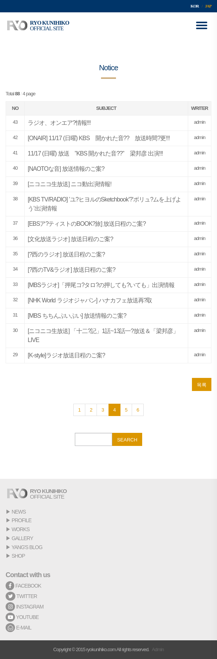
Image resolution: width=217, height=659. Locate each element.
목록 (202, 385)
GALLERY (22, 538)
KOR (194, 6)
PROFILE (21, 520)
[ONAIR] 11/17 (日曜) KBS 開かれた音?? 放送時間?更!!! (99, 138)
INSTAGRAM (24, 607)
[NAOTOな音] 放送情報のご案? (66, 169)
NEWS (19, 512)
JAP (208, 6)
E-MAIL (18, 628)
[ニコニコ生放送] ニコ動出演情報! (69, 184)
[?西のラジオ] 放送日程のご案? (66, 254)
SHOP (18, 556)
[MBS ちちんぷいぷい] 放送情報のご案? (77, 315)
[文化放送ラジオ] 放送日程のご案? (70, 239)
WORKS (21, 529)
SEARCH (127, 440)
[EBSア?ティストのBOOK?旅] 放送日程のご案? (87, 224)
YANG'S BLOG (27, 547)
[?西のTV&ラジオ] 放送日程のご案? (71, 270)
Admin (158, 649)
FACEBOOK (23, 586)
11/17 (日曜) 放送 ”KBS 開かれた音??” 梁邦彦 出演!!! (95, 153)
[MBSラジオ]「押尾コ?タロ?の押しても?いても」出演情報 (101, 285)
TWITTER (21, 596)
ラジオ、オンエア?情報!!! (59, 123)
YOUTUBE (22, 617)
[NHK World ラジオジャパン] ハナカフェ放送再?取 (90, 300)
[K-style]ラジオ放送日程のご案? (66, 355)
